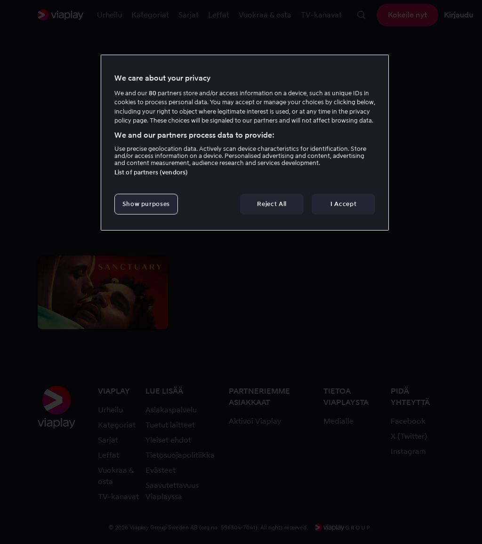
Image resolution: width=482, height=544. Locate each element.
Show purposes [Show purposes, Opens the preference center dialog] (146, 203)
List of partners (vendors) (151, 172)
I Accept (343, 203)
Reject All (272, 203)
